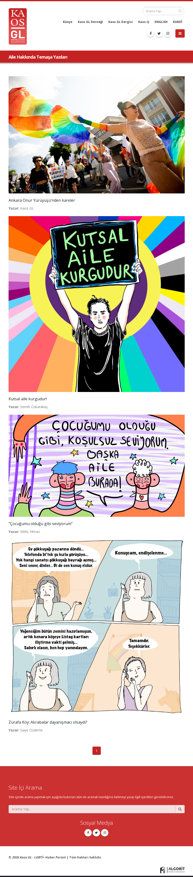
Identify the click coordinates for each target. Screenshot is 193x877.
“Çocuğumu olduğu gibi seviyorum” (41, 523)
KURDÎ (177, 22)
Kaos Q (143, 22)
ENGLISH (161, 22)
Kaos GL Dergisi (120, 22)
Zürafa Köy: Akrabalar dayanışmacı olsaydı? (48, 722)
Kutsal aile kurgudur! (28, 399)
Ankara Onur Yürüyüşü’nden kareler (42, 200)
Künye (67, 22)
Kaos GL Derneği (90, 22)
